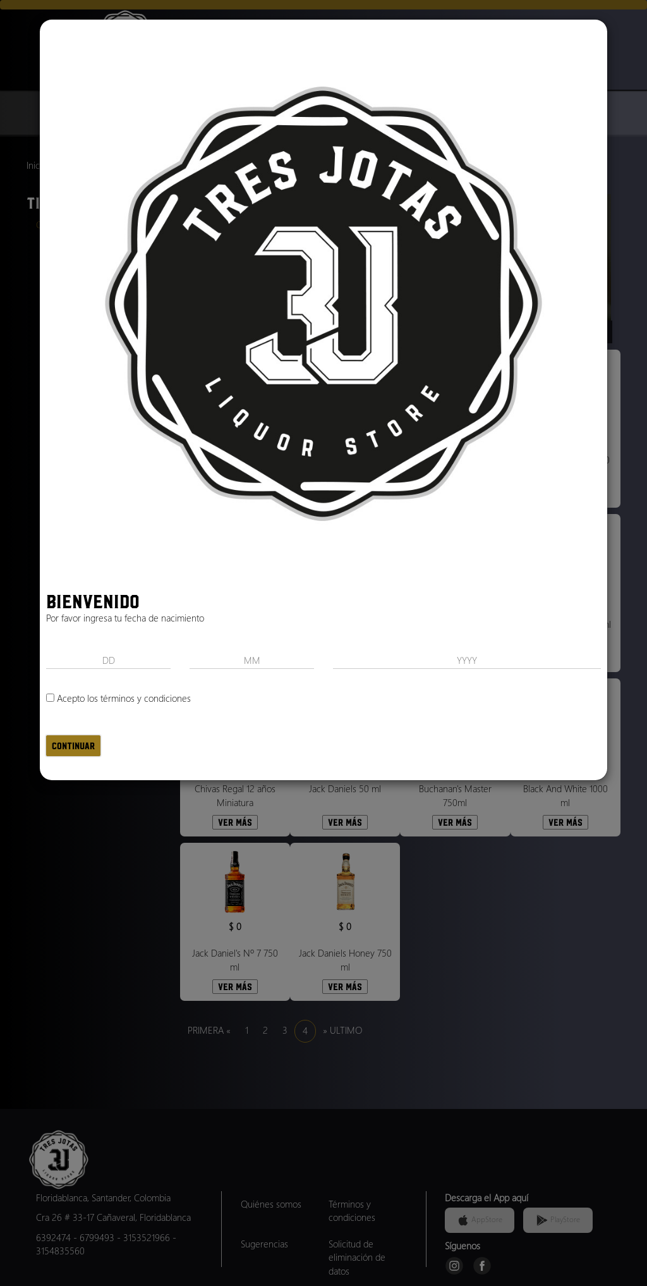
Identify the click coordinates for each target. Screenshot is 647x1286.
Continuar (73, 746)
